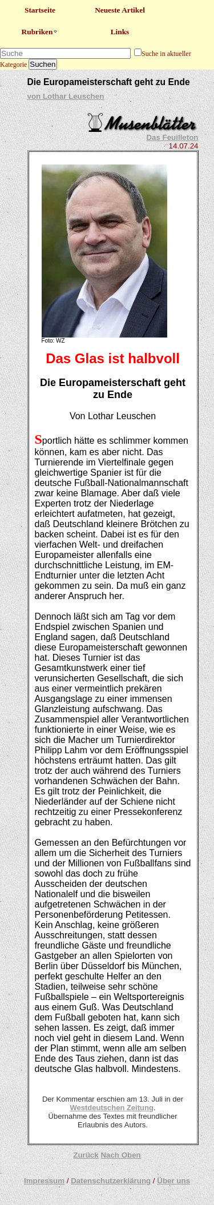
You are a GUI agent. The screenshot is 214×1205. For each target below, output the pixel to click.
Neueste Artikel (120, 10)
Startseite (40, 10)
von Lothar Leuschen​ (65, 96)
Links (120, 31)
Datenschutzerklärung (111, 1180)
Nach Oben (120, 1155)
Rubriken (40, 31)
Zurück (85, 1155)
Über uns (173, 1180)
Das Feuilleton (172, 137)
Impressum (44, 1180)
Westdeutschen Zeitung (111, 1107)
